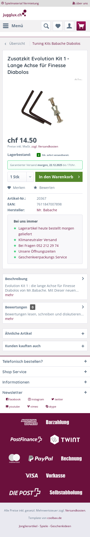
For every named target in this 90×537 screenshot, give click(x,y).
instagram (36, 399)
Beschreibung (16, 278)
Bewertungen (16, 307)
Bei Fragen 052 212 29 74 (38, 245)
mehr (9, 295)
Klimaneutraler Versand (37, 239)
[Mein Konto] (69, 26)
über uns (82, 3)
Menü (13, 25)
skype (51, 406)
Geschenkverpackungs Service (42, 257)
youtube (13, 406)
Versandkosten (75, 510)
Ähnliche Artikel (18, 333)
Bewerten (44, 187)
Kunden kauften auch (23, 346)
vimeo (33, 406)
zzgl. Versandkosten (44, 146)
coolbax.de (54, 518)
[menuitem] (12, 26)
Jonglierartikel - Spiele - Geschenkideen (45, 526)
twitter (57, 399)
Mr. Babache (47, 210)
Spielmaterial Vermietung (22, 3)
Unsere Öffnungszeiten (37, 251)
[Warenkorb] (81, 26)
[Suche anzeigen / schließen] (46, 26)
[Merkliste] (57, 26)
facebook (13, 399)
